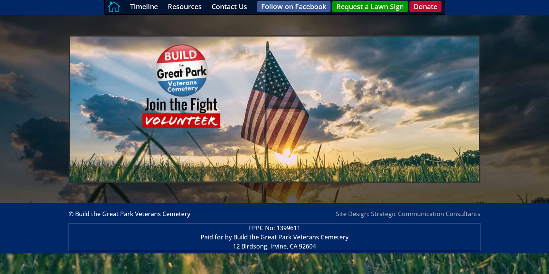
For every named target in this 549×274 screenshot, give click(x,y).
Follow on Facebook (293, 6)
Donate (425, 6)
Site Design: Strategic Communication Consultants (408, 214)
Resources (185, 6)
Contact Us (229, 6)
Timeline (144, 6)
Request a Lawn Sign (370, 6)
